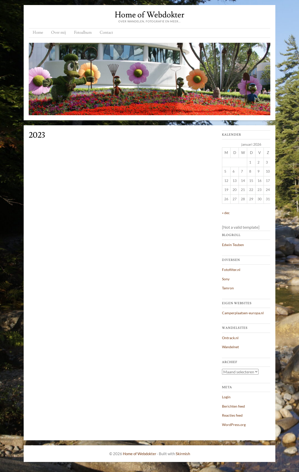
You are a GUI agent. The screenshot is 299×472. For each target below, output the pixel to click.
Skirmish (183, 453)
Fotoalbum (83, 32)
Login (226, 397)
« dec (226, 213)
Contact (106, 32)
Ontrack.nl (230, 338)
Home (38, 32)
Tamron (228, 288)
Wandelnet (230, 347)
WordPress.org (234, 424)
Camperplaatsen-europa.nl (243, 313)
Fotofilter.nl (231, 269)
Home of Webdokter (149, 15)
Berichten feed (233, 406)
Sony (226, 279)
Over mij (58, 32)
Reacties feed (232, 415)
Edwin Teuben (233, 245)
